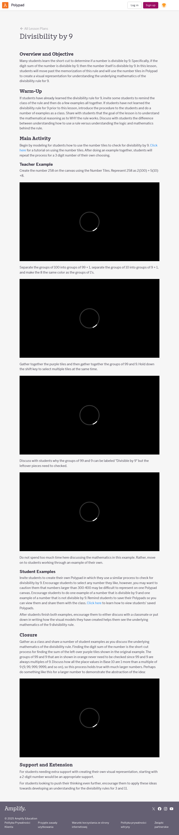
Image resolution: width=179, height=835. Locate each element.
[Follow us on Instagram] (166, 809)
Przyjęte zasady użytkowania (47, 825)
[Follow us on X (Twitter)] (154, 809)
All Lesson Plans (34, 28)
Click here (94, 603)
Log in (134, 5)
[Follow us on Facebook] (160, 809)
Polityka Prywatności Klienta (17, 825)
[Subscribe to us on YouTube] (171, 809)
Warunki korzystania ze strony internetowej (90, 825)
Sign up (150, 5)
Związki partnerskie (162, 825)
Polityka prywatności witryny (133, 825)
